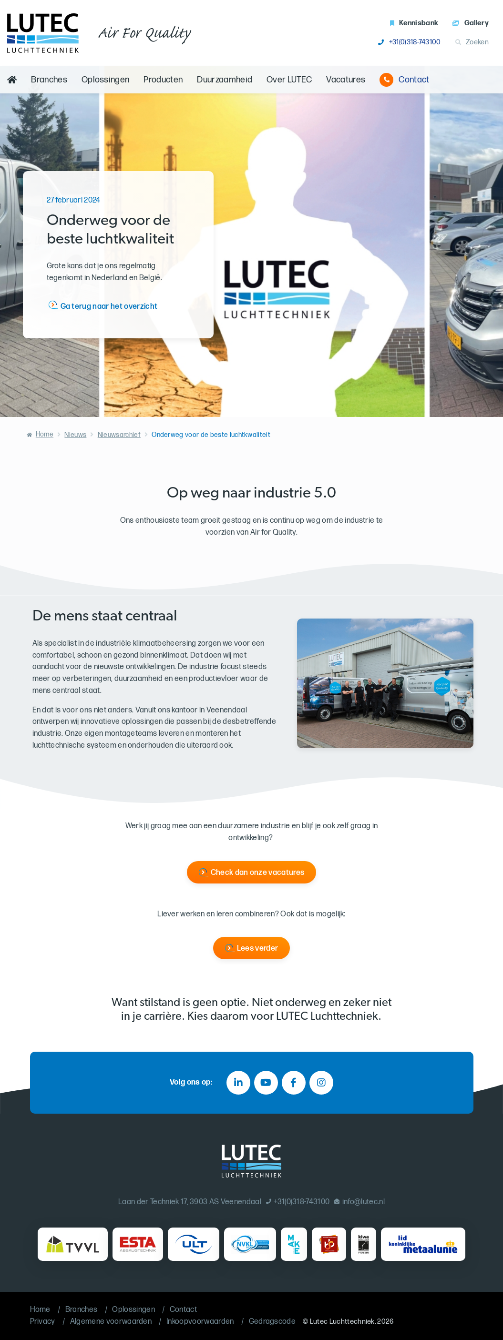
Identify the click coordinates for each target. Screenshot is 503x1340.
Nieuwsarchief (119, 435)
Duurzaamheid (224, 80)
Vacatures (345, 80)
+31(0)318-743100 (409, 42)
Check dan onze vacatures (258, 872)
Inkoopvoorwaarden (200, 1321)
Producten (163, 80)
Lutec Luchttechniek (342, 1322)
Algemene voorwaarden (111, 1321)
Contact (404, 80)
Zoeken (472, 42)
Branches (49, 80)
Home (44, 434)
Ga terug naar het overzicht (109, 306)
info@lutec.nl (359, 1202)
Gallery (470, 23)
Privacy (42, 1321)
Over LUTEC (289, 80)
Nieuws (75, 435)
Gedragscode (272, 1321)
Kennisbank (414, 23)
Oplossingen (106, 80)
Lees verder (257, 948)
